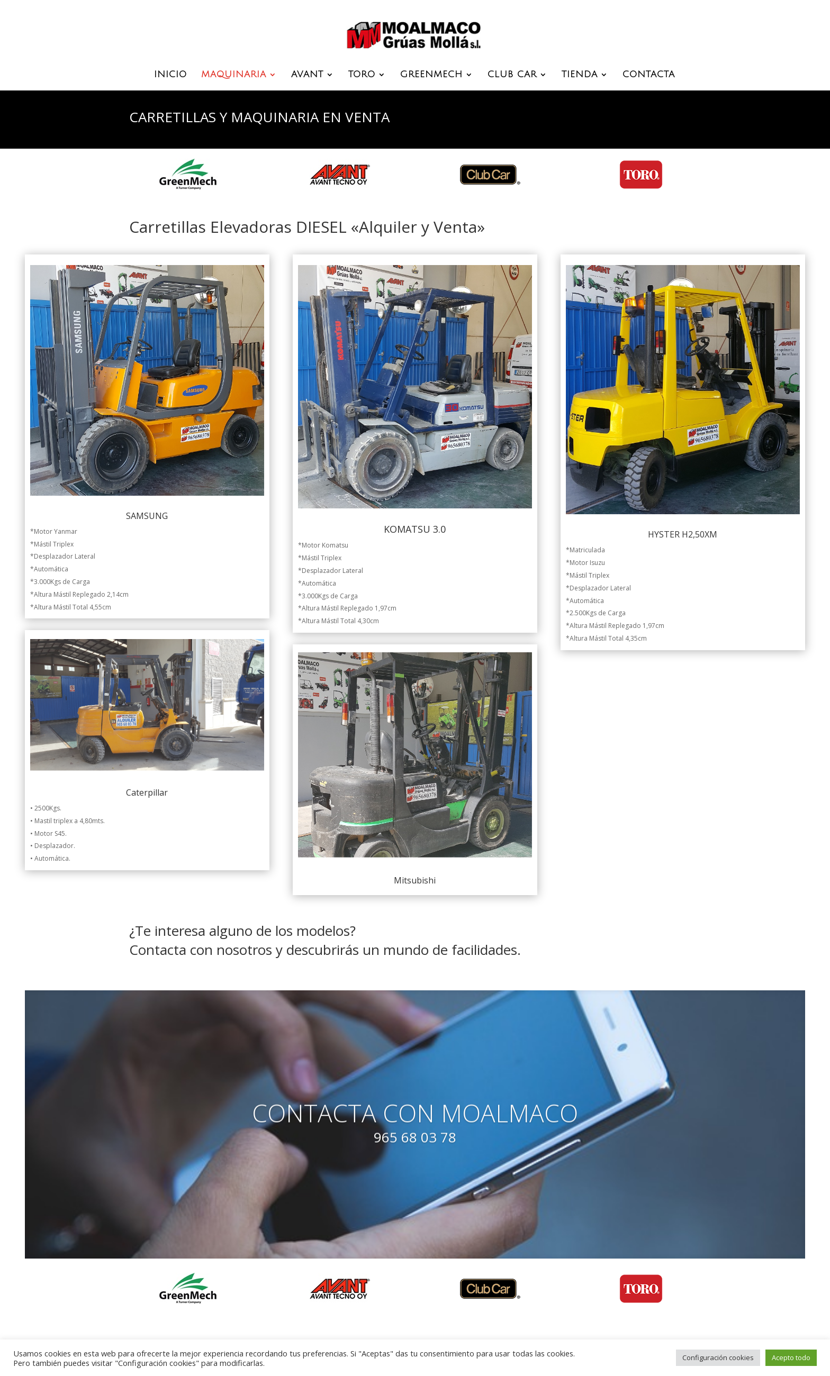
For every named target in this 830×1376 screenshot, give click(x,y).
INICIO (170, 75)
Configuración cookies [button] (718, 1357)
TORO (361, 75)
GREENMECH (431, 75)
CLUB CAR (512, 75)
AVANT (307, 75)
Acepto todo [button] (791, 1357)
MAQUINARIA (233, 75)
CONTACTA (648, 75)
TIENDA (580, 75)
